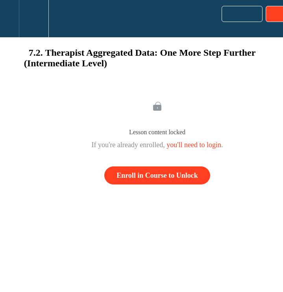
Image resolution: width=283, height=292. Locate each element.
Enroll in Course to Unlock (157, 175)
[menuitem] (33, 18)
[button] (9, 18)
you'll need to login (193, 145)
